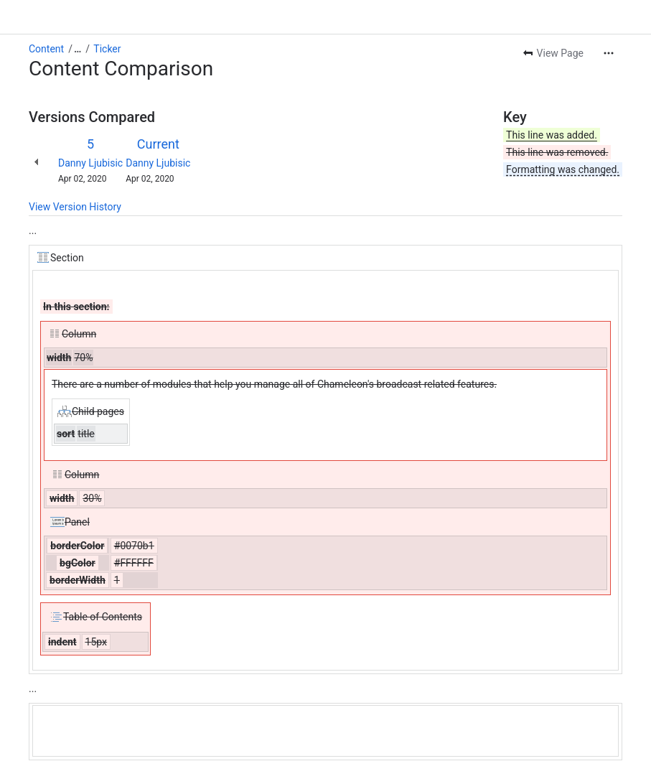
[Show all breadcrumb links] (77, 49)
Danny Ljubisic (90, 163)
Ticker (107, 49)
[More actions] (608, 53)
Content (46, 49)
